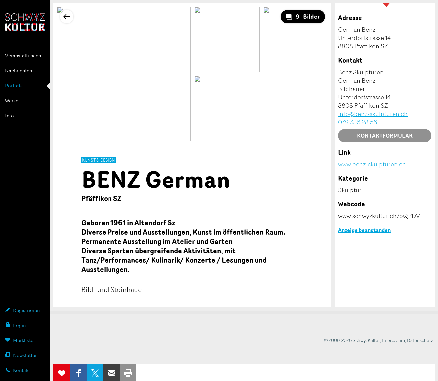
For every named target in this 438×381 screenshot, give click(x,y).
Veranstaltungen (23, 55)
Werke (11, 100)
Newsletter (21, 355)
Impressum (393, 340)
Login (15, 325)
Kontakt (17, 370)
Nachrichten (18, 70)
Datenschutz (420, 340)
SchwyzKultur (25, 22)
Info (9, 115)
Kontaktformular (385, 136)
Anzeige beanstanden (364, 230)
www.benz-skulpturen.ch (372, 164)
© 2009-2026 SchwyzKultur (352, 340)
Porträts (14, 85)
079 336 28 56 (357, 122)
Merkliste (19, 340)
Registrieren (22, 310)
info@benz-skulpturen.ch (373, 113)
